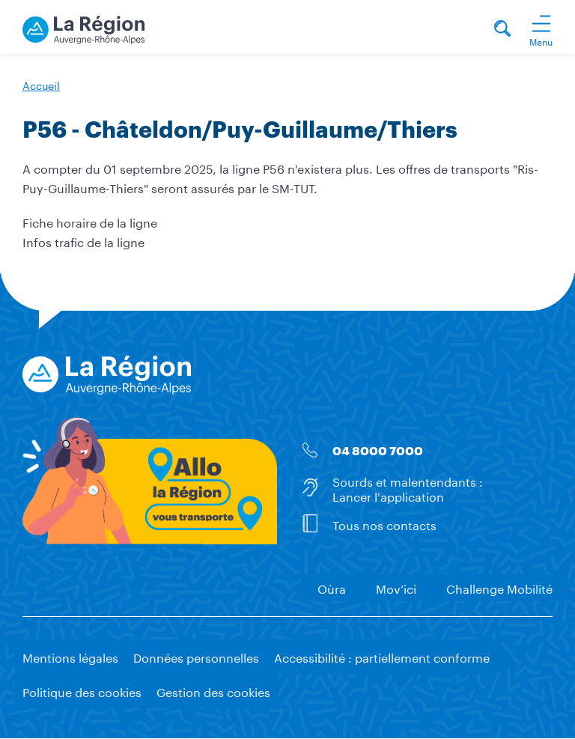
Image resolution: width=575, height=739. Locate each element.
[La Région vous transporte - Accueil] (83, 27)
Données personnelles (196, 656)
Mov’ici (396, 587)
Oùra (331, 587)
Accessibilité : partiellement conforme (382, 656)
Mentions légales (70, 656)
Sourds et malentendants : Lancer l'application (407, 487)
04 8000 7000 (377, 450)
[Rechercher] (502, 30)
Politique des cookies (82, 690)
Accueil (41, 84)
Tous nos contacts (384, 523)
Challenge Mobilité (499, 587)
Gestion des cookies (213, 690)
